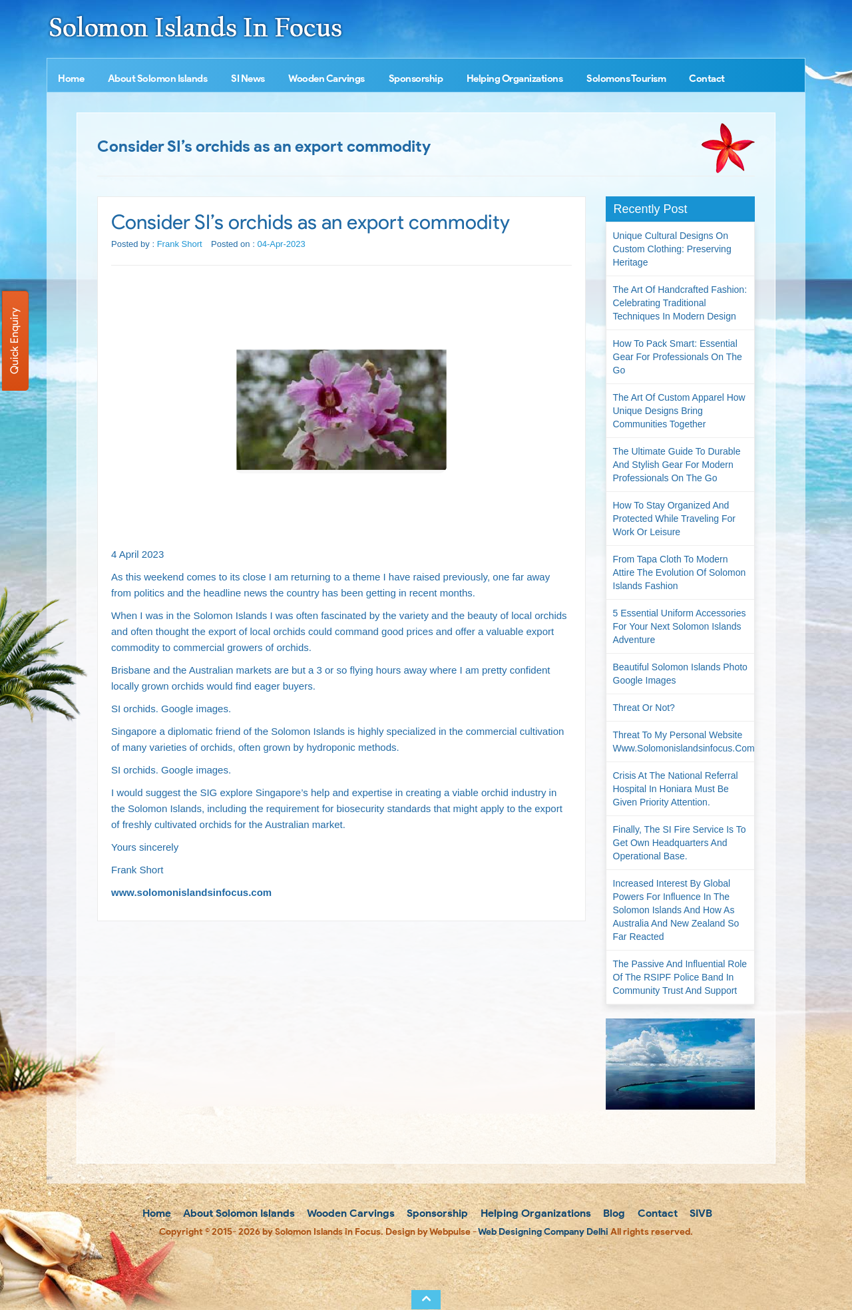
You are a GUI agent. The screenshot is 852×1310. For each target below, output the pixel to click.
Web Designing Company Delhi (543, 1231)
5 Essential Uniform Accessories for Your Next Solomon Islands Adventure (679, 626)
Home (71, 79)
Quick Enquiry (14, 341)
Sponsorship (416, 79)
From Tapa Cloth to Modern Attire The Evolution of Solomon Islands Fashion (679, 572)
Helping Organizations (515, 79)
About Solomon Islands (158, 79)
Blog (612, 1213)
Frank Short (179, 244)
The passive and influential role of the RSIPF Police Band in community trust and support (680, 977)
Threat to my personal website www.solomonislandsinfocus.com (684, 742)
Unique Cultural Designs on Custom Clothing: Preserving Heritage (672, 249)
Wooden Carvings (326, 79)
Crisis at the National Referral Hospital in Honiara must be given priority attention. (675, 788)
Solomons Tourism (626, 79)
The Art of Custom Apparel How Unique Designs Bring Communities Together (679, 410)
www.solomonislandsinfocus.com (191, 892)
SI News (248, 79)
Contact (707, 79)
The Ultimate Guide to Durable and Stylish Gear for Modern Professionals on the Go (677, 464)
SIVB (699, 1213)
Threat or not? (644, 707)
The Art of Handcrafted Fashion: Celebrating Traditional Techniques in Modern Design (680, 303)
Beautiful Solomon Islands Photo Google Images (680, 674)
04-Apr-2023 (281, 244)
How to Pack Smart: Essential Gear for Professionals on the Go (677, 356)
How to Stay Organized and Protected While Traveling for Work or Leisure (674, 518)
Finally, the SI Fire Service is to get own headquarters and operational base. (679, 842)
